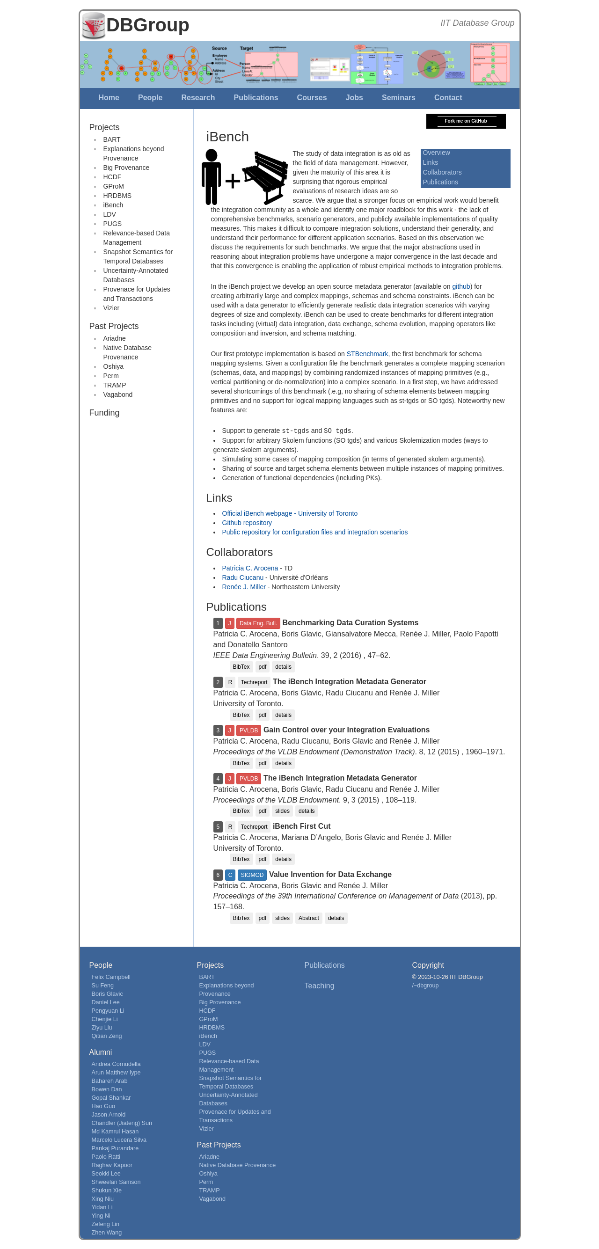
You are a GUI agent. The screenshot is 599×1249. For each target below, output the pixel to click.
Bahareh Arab (110, 1080)
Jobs (354, 98)
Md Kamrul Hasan (115, 1131)
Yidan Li (102, 1207)
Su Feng (103, 985)
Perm (111, 376)
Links (430, 162)
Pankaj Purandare (115, 1148)
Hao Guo (103, 1106)
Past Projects (114, 326)
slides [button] (282, 810)
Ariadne (114, 338)
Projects (104, 127)
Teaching (320, 985)
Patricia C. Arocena (250, 567)
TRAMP (114, 385)
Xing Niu (103, 1198)
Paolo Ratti (106, 1156)
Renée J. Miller (244, 586)
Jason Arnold (109, 1114)
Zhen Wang (107, 1232)
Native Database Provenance (237, 1164)
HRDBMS (117, 195)
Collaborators (442, 172)
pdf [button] (263, 666)
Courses (312, 98)
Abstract (309, 917)
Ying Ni (101, 1215)
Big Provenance (126, 167)
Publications (256, 98)
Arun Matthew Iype (116, 1072)
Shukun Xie (107, 1190)
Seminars (399, 98)
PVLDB (249, 730)
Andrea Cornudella (116, 1063)
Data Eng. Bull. (258, 623)
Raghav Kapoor (112, 1164)
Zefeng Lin (106, 1223)
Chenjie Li (105, 1018)
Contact (448, 98)
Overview (436, 152)
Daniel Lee (106, 1002)
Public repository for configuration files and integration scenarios (315, 531)
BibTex (241, 666)
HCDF (112, 177)
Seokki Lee (106, 1173)
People (150, 98)
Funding (104, 412)
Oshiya (113, 366)
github (461, 286)
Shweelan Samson (116, 1181)
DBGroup (148, 25)
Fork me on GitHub (466, 121)
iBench (113, 205)
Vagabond (118, 394)
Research (198, 98)
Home (109, 98)
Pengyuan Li (108, 1010)
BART (112, 139)
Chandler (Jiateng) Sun (122, 1122)
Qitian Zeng (107, 1035)
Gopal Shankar (111, 1097)
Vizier (111, 308)
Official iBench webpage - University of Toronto (290, 513)
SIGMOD (252, 874)
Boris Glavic (107, 993)
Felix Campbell (111, 976)
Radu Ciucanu (243, 577)
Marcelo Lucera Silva (119, 1139)
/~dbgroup (425, 985)
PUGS (112, 223)
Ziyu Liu (102, 1027)
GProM (113, 186)
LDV (109, 214)
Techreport (254, 682)
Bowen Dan (107, 1089)
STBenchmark (367, 354)
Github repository (247, 522)
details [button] (283, 666)
